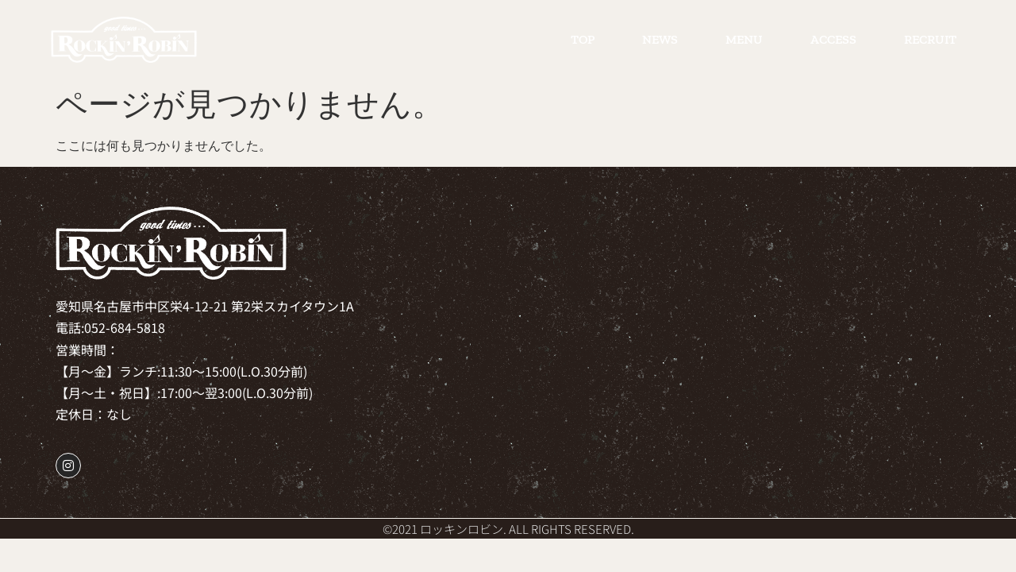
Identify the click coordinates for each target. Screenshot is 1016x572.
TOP (583, 39)
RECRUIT (930, 39)
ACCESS (833, 39)
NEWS (660, 39)
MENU (744, 39)
